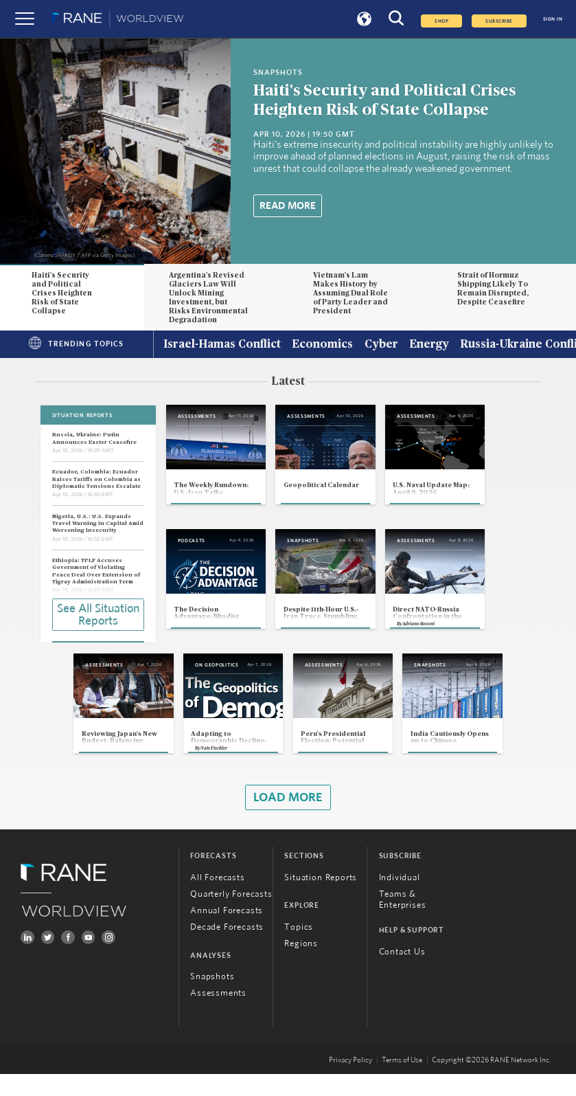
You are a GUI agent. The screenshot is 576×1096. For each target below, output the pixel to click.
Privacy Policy (350, 1082)
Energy (429, 344)
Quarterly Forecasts (231, 916)
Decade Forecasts (227, 949)
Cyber (381, 344)
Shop (441, 21)
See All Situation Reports (98, 614)
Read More (288, 206)
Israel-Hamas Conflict (222, 344)
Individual (399, 899)
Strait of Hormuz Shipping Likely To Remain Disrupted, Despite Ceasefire (493, 288)
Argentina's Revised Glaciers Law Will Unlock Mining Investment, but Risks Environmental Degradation (208, 297)
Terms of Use (402, 1082)
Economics (322, 344)
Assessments (218, 1015)
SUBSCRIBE (498, 21)
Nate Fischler (197, 770)
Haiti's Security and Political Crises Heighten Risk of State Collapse (62, 293)
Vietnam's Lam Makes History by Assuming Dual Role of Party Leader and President (350, 293)
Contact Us (402, 974)
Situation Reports (320, 899)
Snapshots (212, 999)
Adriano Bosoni (453, 642)
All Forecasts (217, 899)
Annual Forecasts (226, 932)
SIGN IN (552, 19)
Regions (301, 965)
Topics (298, 949)
